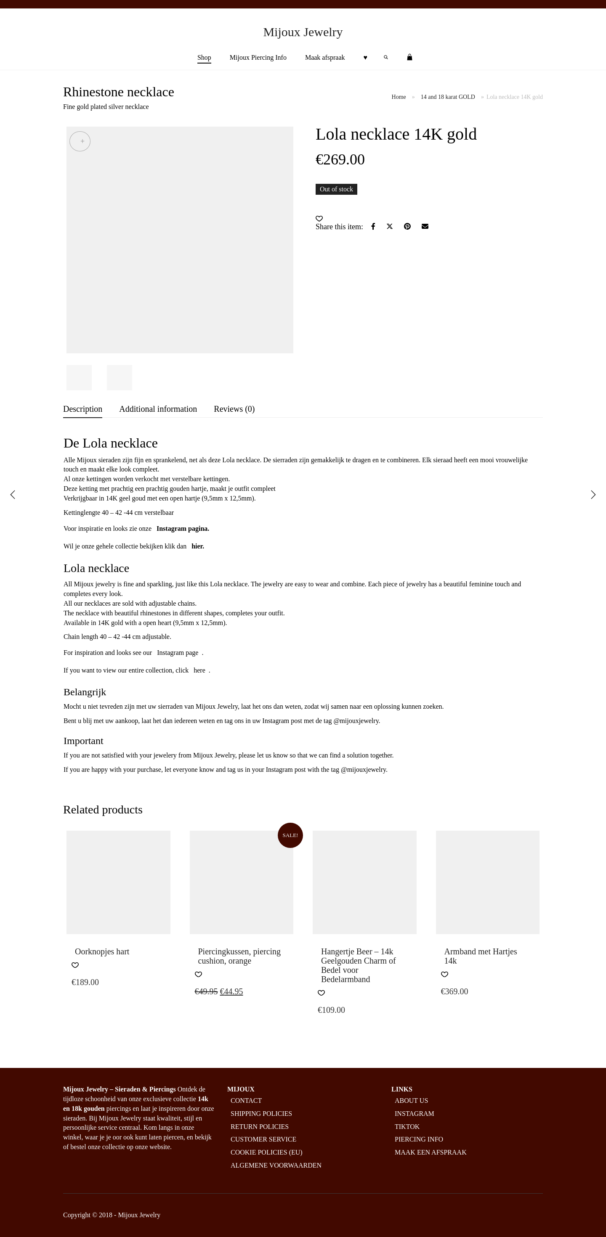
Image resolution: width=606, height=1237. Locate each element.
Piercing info (419, 1139)
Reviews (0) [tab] (234, 408)
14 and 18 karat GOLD (448, 97)
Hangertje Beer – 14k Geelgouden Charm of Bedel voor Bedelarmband (358, 965)
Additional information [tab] (158, 408)
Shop (204, 57)
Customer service (263, 1139)
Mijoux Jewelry (303, 32)
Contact (246, 1100)
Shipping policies (261, 1113)
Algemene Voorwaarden (276, 1165)
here (199, 670)
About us (411, 1100)
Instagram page (177, 652)
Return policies (260, 1126)
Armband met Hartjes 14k (480, 956)
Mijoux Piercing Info (258, 57)
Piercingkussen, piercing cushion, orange (239, 956)
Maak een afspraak (431, 1152)
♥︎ (366, 57)
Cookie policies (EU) (267, 1152)
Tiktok (407, 1126)
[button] (319, 219)
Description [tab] (82, 408)
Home (399, 97)
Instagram (414, 1113)
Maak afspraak (325, 57)
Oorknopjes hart (102, 951)
